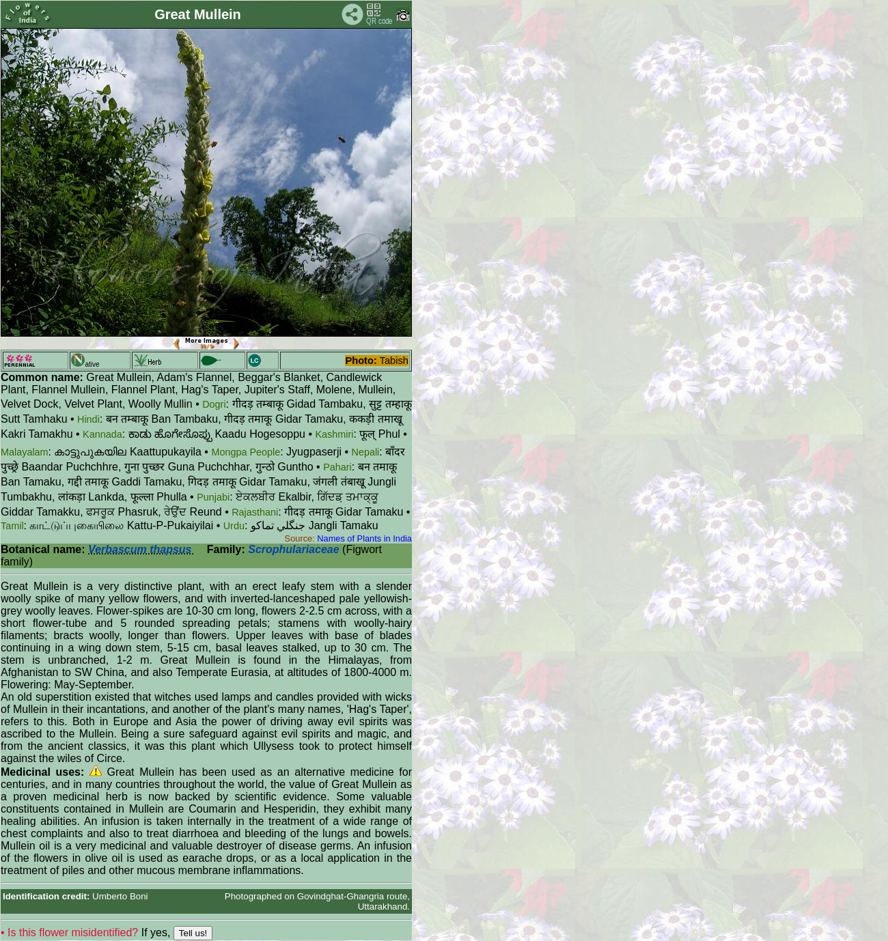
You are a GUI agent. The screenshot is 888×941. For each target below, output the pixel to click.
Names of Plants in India (364, 538)
